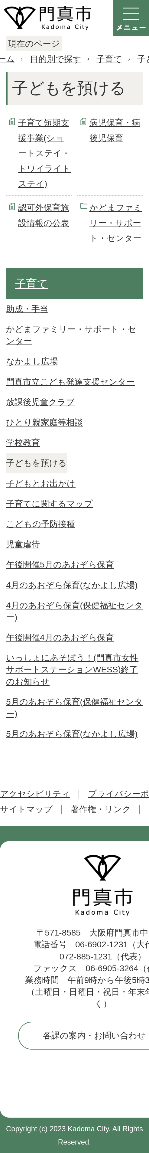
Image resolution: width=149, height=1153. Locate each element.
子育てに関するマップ (49, 503)
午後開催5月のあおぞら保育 (60, 564)
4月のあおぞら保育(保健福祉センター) (74, 611)
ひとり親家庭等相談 (44, 422)
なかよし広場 (32, 361)
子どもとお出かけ (41, 483)
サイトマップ (26, 809)
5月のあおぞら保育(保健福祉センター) (74, 707)
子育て (109, 59)
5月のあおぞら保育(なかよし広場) (72, 734)
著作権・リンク (101, 809)
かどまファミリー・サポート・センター (115, 223)
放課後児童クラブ (40, 402)
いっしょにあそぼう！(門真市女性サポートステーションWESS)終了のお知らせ (72, 669)
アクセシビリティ (35, 794)
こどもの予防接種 (40, 524)
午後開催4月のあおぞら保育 (60, 637)
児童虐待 (23, 544)
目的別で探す (55, 59)
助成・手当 (27, 309)
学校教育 (23, 442)
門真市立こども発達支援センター (70, 382)
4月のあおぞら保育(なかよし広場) (72, 585)
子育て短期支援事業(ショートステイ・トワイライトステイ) (44, 153)
